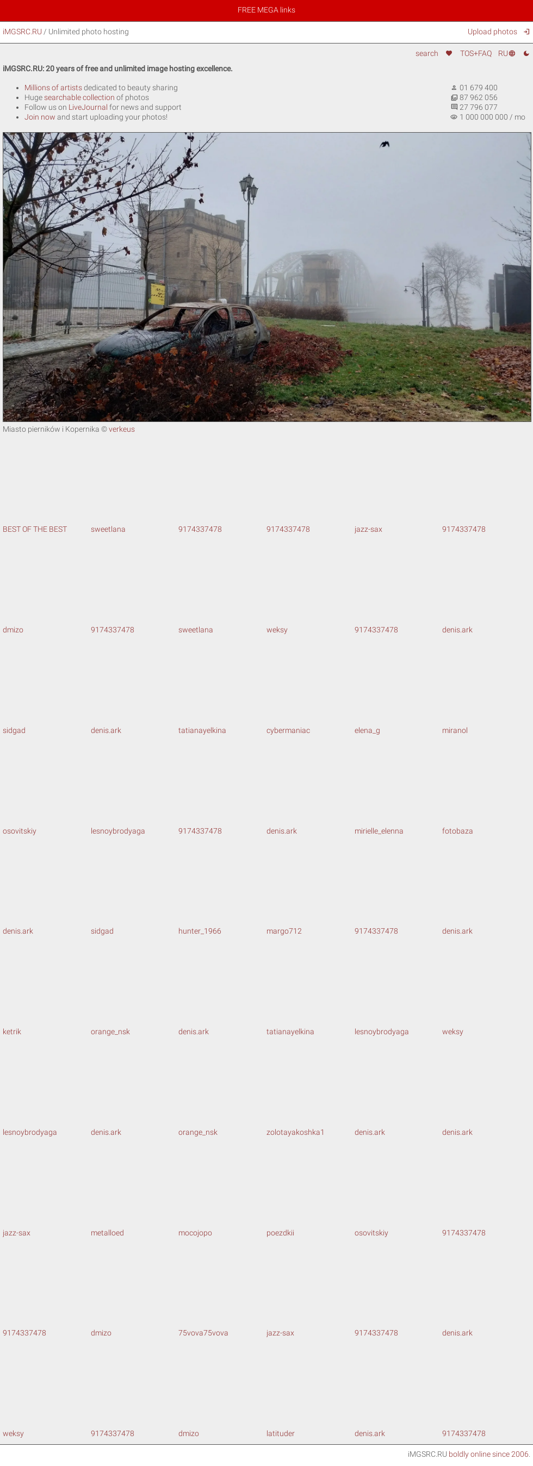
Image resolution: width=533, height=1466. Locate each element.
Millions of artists (53, 87)
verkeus (122, 429)
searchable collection (79, 97)
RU (507, 53)
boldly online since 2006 (489, 1454)
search (427, 53)
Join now (39, 117)
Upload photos (492, 31)
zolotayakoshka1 (310, 1127)
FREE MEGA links (266, 9)
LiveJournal (88, 107)
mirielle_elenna (399, 826)
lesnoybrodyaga (135, 826)
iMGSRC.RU (22, 31)
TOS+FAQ (476, 53)
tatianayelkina (222, 725)
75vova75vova (222, 1328)
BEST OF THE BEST (47, 524)
